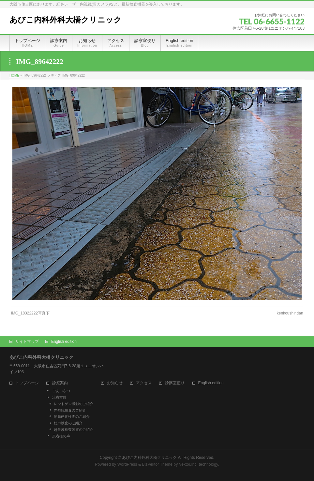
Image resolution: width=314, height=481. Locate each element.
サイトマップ (27, 341)
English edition (64, 341)
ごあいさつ (61, 391)
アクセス (144, 383)
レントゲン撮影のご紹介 (73, 404)
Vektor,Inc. (188, 464)
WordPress (127, 464)
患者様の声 (61, 436)
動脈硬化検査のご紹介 (72, 416)
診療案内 (60, 383)
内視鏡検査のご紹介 (70, 410)
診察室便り (175, 383)
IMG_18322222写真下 (30, 313)
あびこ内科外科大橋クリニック (65, 20)
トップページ (27, 383)
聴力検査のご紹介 (68, 423)
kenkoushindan (290, 313)
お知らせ (115, 383)
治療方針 (59, 397)
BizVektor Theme (157, 464)
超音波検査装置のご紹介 (73, 429)
